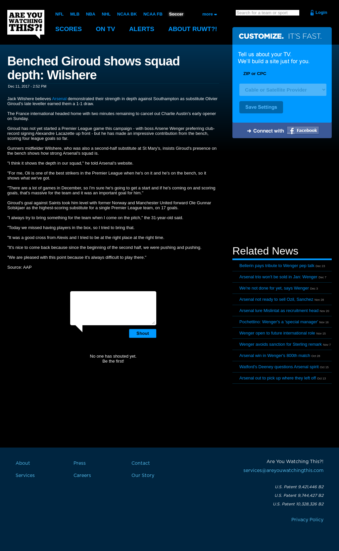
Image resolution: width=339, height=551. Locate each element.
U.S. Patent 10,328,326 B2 (298, 504)
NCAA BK (127, 14)
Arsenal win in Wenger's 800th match (274, 355)
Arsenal (59, 98)
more (207, 14)
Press (79, 463)
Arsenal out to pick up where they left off (277, 377)
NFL (59, 14)
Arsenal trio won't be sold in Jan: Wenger (278, 276)
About (192, 28)
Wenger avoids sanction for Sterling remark (280, 344)
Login (321, 12)
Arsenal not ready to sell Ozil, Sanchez (276, 299)
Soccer (176, 14)
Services (25, 475)
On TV (105, 28)
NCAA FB (153, 14)
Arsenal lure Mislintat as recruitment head (278, 310)
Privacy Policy (307, 520)
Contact (140, 463)
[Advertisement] (282, 192)
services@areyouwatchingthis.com (283, 470)
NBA (90, 14)
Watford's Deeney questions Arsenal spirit (279, 366)
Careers (82, 475)
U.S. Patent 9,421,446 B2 (299, 487)
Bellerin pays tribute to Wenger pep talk (277, 265)
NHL (106, 14)
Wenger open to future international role (277, 333)
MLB (74, 14)
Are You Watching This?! (25, 24)
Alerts (141, 28)
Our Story (142, 475)
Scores (68, 28)
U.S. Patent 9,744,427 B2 (298, 495)
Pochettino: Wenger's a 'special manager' (278, 321)
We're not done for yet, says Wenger (274, 288)
